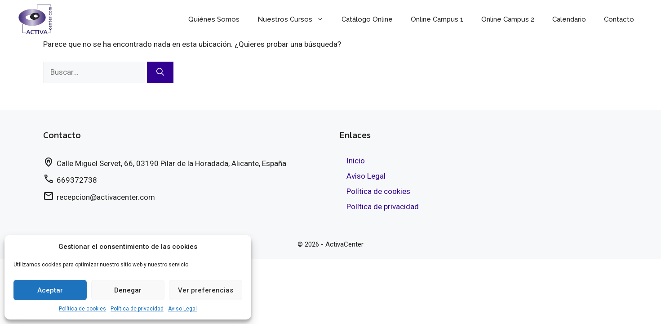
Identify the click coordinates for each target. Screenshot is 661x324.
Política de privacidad (137, 309)
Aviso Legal (182, 309)
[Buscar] (160, 72)
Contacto (619, 19)
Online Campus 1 (437, 19)
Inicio (355, 160)
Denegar (128, 290)
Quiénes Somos (214, 19)
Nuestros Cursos (295, 19)
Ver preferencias (205, 290)
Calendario (569, 19)
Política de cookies (82, 309)
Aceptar (50, 290)
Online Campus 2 (507, 19)
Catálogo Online (367, 19)
